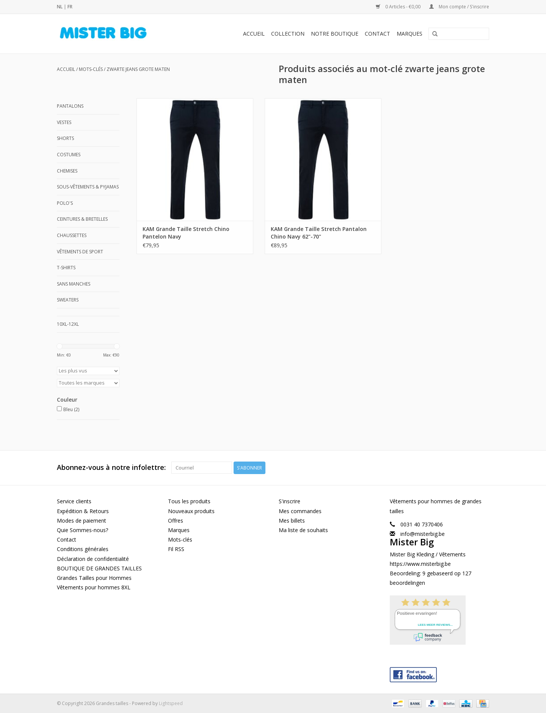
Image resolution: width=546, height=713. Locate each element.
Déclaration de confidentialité (93, 558)
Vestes (64, 122)
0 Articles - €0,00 (399, 6)
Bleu (71, 409)
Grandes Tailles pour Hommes (94, 577)
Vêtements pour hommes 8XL (93, 587)
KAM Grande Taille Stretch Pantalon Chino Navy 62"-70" (312, 225)
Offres (175, 520)
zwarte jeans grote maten (138, 69)
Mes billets (292, 520)
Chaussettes (71, 235)
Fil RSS (176, 549)
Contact (377, 33)
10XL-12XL (68, 324)
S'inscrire (289, 501)
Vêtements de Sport (80, 251)
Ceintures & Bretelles (82, 219)
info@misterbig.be (422, 533)
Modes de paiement (81, 520)
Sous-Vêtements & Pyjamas (88, 187)
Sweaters (67, 300)
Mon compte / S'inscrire (459, 6)
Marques (409, 33)
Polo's (65, 203)
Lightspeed (171, 703)
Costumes (68, 154)
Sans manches (73, 284)
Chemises (67, 171)
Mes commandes (300, 510)
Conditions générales (82, 549)
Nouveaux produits (191, 510)
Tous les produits (189, 501)
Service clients (74, 501)
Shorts (65, 138)
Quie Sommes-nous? (82, 530)
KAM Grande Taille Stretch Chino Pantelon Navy (186, 225)
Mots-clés (91, 69)
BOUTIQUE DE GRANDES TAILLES (99, 568)
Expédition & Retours (83, 510)
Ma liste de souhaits (303, 530)
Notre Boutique (334, 33)
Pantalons (70, 106)
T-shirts (66, 267)
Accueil (254, 33)
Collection (287, 33)
